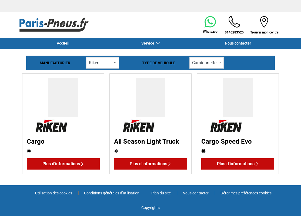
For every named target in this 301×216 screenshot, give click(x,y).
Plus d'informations (63, 163)
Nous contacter (238, 43)
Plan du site (161, 193)
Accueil (63, 43)
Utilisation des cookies (54, 193)
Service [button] (148, 43)
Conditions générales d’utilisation (112, 193)
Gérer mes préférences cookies (246, 193)
